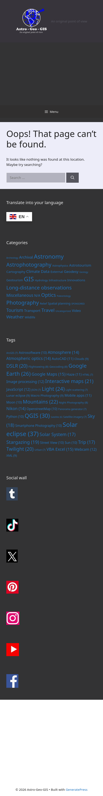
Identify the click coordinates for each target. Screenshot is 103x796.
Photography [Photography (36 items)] (22, 302)
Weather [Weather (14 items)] (15, 317)
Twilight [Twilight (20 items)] (20, 449)
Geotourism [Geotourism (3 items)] (14, 280)
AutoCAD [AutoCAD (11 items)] (62, 358)
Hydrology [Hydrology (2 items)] (41, 280)
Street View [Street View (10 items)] (52, 442)
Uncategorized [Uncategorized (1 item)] (63, 311)
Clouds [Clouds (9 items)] (81, 359)
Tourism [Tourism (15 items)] (14, 310)
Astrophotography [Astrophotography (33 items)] (28, 264)
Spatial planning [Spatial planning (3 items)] (59, 303)
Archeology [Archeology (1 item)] (12, 257)
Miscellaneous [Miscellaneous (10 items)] (19, 295)
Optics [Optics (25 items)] (48, 295)
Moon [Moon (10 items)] (14, 402)
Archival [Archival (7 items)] (26, 257)
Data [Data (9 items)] (45, 271)
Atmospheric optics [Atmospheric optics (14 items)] (28, 358)
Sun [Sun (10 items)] (71, 442)
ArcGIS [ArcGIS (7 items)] (12, 352)
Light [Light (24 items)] (53, 388)
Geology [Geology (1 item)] (83, 272)
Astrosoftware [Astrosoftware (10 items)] (33, 352)
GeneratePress (76, 789)
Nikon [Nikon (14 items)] (16, 408)
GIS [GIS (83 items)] (29, 279)
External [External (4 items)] (56, 272)
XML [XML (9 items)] (11, 455)
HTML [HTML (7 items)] (88, 374)
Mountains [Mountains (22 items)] (40, 401)
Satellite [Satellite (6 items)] (56, 417)
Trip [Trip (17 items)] (86, 442)
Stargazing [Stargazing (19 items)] (22, 442)
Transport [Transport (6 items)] (32, 310)
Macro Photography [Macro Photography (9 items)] (47, 395)
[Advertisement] (51, 73)
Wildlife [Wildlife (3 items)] (30, 317)
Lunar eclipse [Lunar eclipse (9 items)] (18, 395)
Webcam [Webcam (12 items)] (85, 449)
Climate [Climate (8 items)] (33, 271)
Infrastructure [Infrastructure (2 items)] (57, 280)
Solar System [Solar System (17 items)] (58, 434)
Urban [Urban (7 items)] (40, 449)
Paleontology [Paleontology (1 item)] (64, 295)
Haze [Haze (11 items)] (74, 374)
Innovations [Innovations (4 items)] (76, 280)
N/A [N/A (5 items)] (37, 295)
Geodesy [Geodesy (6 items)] (71, 271)
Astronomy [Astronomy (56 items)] (49, 256)
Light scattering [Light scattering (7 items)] (77, 389)
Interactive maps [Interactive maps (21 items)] (69, 381)
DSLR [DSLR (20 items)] (16, 366)
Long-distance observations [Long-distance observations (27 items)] (39, 287)
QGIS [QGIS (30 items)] (37, 415)
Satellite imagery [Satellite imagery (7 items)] (75, 416)
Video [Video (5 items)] (76, 310)
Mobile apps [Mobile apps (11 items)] (77, 395)
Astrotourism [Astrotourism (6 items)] (80, 265)
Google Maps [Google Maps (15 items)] (48, 374)
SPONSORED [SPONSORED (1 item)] (78, 303)
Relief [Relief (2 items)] (43, 303)
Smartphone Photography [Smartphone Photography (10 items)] (38, 425)
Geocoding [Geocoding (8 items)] (58, 367)
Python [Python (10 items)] (15, 416)
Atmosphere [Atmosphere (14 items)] (63, 352)
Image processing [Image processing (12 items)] (25, 381)
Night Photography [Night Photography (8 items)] (73, 402)
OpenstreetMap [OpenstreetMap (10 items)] (42, 408)
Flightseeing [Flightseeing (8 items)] (38, 367)
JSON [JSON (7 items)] (36, 389)
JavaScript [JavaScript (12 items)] (18, 389)
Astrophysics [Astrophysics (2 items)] (60, 265)
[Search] (72, 178)
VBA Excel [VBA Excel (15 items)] (59, 449)
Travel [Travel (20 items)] (48, 310)
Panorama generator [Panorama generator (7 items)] (72, 409)
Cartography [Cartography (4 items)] (15, 272)
